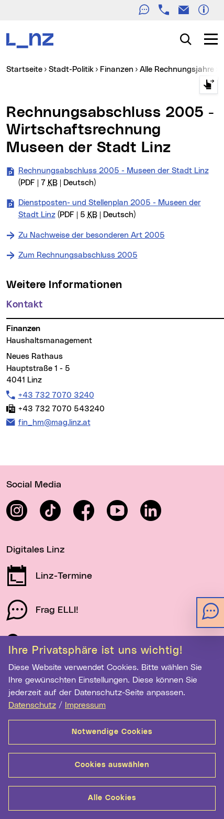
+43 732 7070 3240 (56, 395)
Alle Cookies (112, 798)
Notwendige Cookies (112, 732)
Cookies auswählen (112, 765)
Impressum (85, 705)
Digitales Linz (35, 550)
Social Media (33, 485)
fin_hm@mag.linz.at (54, 422)
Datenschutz (32, 705)
